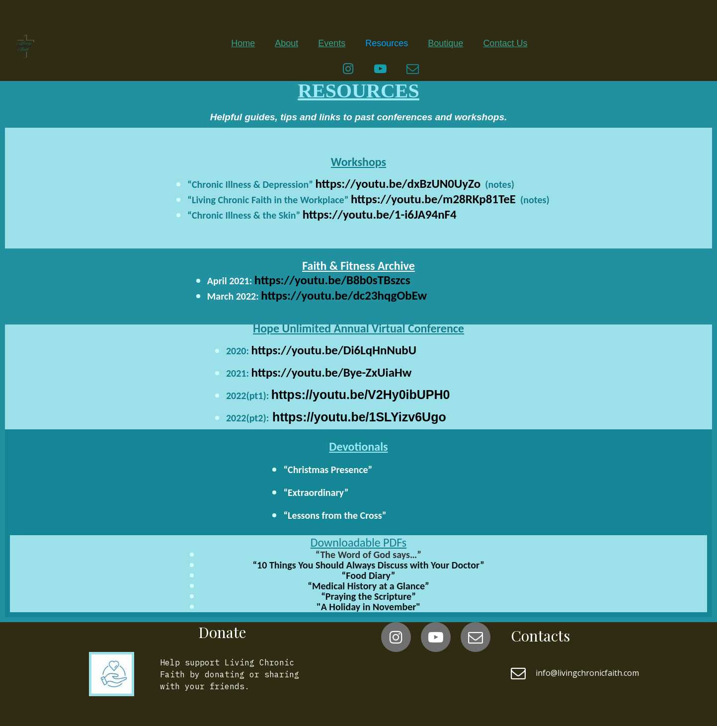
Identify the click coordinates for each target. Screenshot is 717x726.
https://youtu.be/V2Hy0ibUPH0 (360, 395)
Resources (386, 43)
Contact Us (505, 43)
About (286, 43)
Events (331, 43)
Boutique (445, 43)
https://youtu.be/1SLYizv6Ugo (357, 417)
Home (243, 43)
